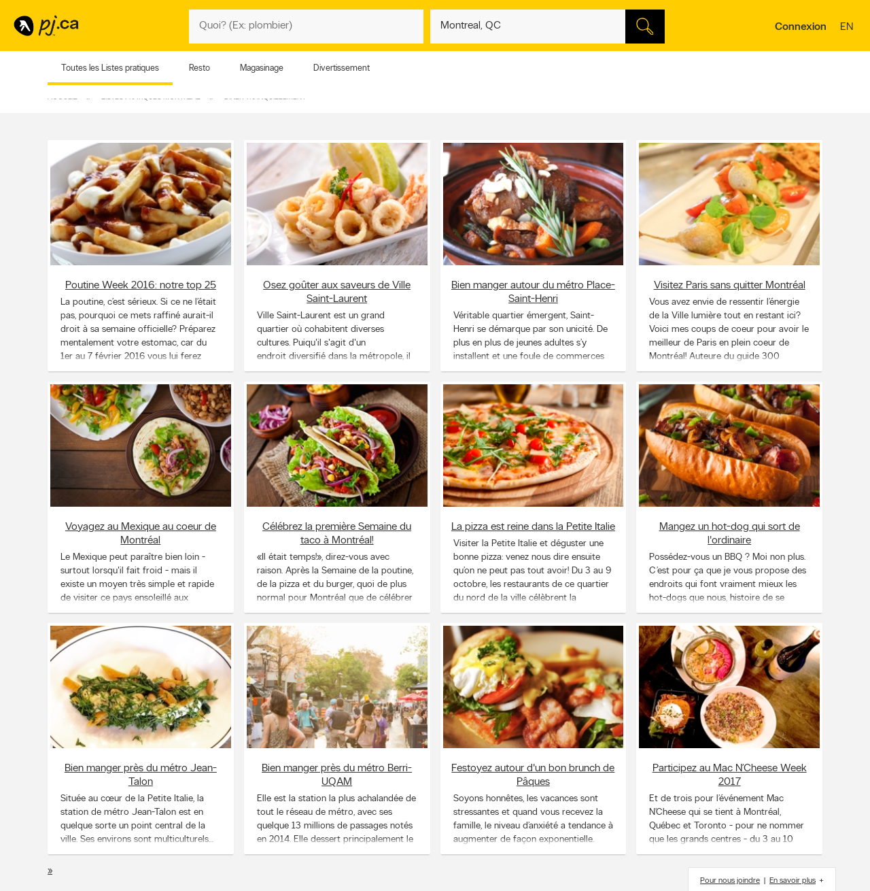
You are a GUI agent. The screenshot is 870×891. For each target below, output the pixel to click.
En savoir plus (792, 881)
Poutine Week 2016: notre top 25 (140, 285)
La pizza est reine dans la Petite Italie (533, 526)
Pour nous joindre (730, 881)
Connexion (800, 27)
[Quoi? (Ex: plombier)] (306, 27)
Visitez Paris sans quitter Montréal (729, 285)
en (848, 28)
